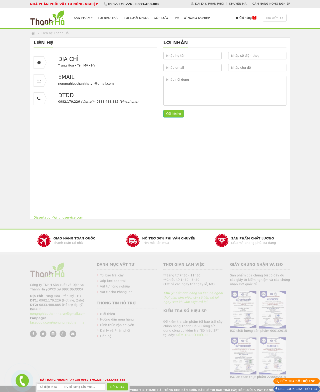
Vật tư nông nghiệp (115, 288)
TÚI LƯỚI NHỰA (136, 18)
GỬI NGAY (117, 387)
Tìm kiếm (275, 18)
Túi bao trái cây (112, 276)
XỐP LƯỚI (161, 18)
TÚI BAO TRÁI (108, 18)
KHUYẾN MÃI (238, 3)
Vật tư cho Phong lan (116, 293)
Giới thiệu (107, 315)
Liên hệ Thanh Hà (55, 33)
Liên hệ (105, 337)
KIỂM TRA (298, 381)
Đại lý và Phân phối (115, 332)
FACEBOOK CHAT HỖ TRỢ (297, 389)
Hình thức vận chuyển (117, 326)
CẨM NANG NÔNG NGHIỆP (271, 3)
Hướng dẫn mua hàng (117, 321)
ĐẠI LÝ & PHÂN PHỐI (209, 3)
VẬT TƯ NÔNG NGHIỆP (192, 18)
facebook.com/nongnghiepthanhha (57, 324)
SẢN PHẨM (83, 18)
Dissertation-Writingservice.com (58, 218)
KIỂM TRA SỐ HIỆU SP (192, 336)
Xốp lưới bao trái (113, 282)
